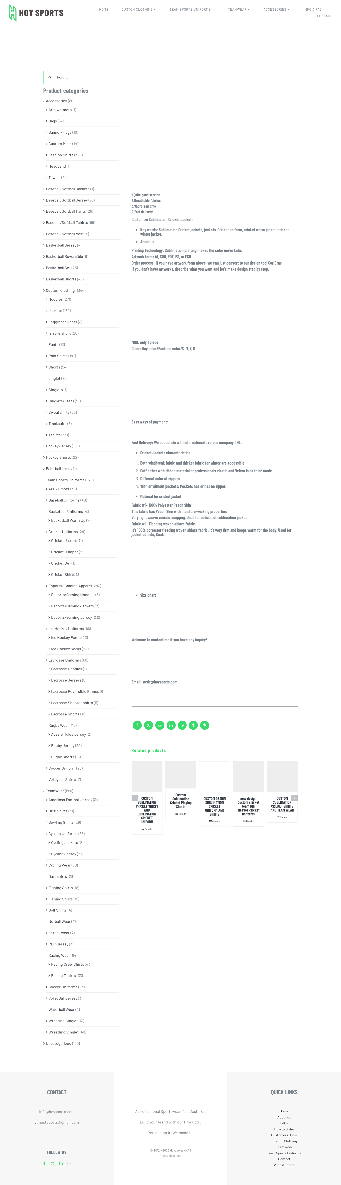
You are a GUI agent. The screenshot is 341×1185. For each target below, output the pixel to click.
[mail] (69, 1163)
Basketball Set (58, 267)
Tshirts (54, 434)
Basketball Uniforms (65, 511)
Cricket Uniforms (63, 531)
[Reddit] (159, 727)
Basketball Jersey (61, 245)
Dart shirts (57, 876)
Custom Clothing (60, 290)
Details (148, 828)
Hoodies (55, 299)
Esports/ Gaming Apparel (70, 585)
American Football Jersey (70, 799)
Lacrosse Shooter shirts (72, 702)
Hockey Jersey (58, 445)
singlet (54, 378)
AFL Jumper (59, 488)
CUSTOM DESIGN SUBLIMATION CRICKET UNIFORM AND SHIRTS (215, 806)
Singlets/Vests (61, 400)
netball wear (59, 932)
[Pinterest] (204, 727)
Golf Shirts (57, 910)
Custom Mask (60, 143)
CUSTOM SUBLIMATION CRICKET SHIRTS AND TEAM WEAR (282, 804)
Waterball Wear (61, 1009)
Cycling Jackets (64, 842)
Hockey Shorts (58, 457)
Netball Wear (59, 921)
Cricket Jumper (64, 551)
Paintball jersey (59, 468)
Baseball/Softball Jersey (67, 200)
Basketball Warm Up (68, 520)
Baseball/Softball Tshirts (67, 222)
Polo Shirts (58, 355)
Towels (54, 177)
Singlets (55, 389)
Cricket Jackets (64, 540)
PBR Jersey (58, 944)
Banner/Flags (60, 132)
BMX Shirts (58, 810)
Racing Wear (59, 955)
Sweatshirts (59, 412)
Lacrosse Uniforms (64, 660)
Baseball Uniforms (64, 500)
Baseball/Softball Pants (66, 211)
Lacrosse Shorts (65, 714)
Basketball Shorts (61, 279)
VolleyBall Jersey (62, 998)
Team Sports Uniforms (65, 479)
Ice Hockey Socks (66, 648)
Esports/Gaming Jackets (72, 605)
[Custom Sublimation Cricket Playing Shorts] (180, 775)
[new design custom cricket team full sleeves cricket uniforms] (248, 777)
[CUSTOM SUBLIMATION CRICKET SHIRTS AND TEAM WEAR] (282, 777)
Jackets (55, 310)
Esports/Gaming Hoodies (73, 594)
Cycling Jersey (63, 853)
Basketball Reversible (64, 256)
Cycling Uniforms (63, 833)
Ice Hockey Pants (66, 637)
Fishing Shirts (60, 887)
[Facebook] (137, 727)
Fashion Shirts (61, 154)
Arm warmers (60, 109)
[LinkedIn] (171, 727)
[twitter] (53, 1163)
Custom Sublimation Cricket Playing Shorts (181, 800)
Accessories (56, 100)
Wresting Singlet (63, 1020)
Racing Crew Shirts (67, 964)
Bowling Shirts (61, 822)
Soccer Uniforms (62, 986)
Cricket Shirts (63, 574)
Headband (57, 166)
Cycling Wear (59, 865)
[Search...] (82, 77)
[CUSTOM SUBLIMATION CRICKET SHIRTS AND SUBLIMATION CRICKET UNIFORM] (147, 777)
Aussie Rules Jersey (68, 734)
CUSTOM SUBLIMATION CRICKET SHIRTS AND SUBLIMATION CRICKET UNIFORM (147, 810)
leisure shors (59, 333)
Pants (53, 344)
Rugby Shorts (62, 756)
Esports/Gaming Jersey (71, 617)
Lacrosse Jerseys (66, 680)
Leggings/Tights (62, 321)
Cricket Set (61, 563)
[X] (148, 727)
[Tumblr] (193, 727)
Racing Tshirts (63, 975)
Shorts (54, 367)
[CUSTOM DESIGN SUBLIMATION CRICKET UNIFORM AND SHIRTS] (214, 777)
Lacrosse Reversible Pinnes (75, 691)
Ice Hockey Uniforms (66, 628)
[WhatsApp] (182, 727)
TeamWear (55, 790)
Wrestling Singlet (63, 1032)
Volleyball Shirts (62, 779)
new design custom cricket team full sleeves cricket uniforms (248, 806)
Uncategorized (58, 1043)
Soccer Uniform (61, 768)
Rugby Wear (58, 725)
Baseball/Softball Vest (65, 233)
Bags (52, 120)
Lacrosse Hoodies (66, 668)
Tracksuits (57, 423)
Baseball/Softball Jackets (68, 188)
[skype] (61, 1163)
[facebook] (44, 1163)
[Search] (49, 77)
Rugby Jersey (62, 745)
